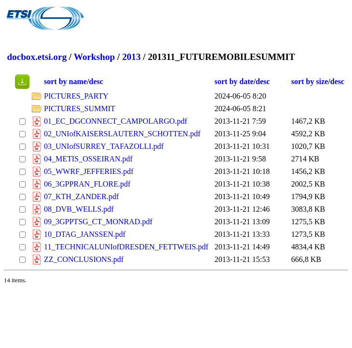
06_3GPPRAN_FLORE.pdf (87, 184)
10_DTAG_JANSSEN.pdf (85, 234)
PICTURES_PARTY (76, 96)
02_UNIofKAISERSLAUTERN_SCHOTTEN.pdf (122, 134)
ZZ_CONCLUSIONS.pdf (84, 259)
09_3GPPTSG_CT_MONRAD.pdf (98, 222)
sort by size (309, 81)
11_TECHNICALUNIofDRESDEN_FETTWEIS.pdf (126, 247)
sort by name (65, 81)
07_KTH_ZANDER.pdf (81, 196)
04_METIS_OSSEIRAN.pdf (88, 159)
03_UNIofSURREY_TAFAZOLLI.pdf (104, 146)
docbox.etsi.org (37, 57)
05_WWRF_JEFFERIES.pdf (88, 171)
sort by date (233, 81)
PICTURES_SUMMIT (79, 108)
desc (96, 81)
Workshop (94, 57)
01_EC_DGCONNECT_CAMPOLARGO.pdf (115, 121)
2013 (131, 57)
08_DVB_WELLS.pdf (78, 209)
